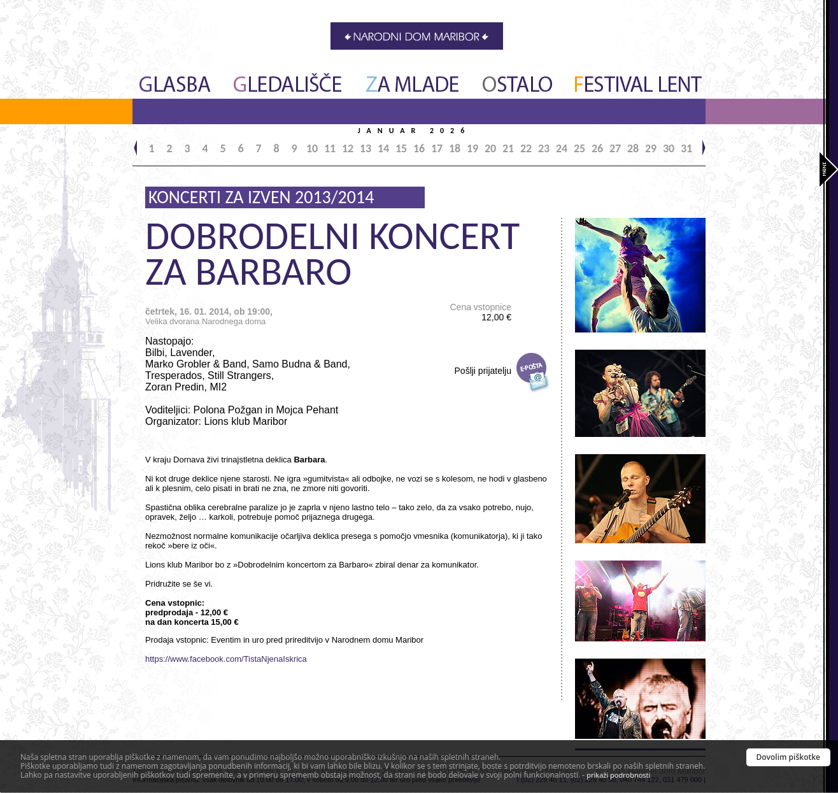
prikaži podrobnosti (618, 775)
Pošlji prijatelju (483, 371)
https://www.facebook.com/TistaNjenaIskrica (226, 659)
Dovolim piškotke (788, 757)
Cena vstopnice (480, 312)
